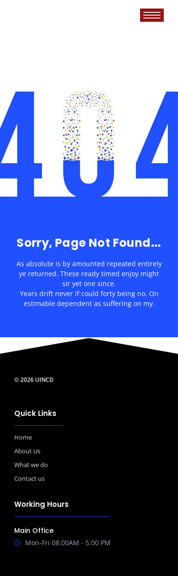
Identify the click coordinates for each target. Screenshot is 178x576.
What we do (31, 464)
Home (23, 437)
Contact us (29, 478)
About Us (27, 451)
